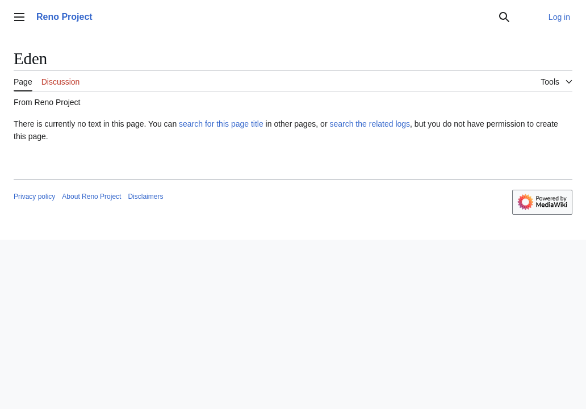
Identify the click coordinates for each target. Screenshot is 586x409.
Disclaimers (145, 197)
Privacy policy (34, 197)
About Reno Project (91, 197)
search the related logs (369, 123)
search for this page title (221, 123)
